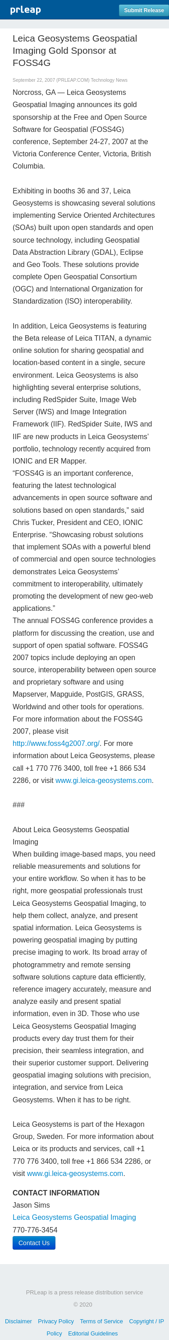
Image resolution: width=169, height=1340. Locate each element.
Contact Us (34, 1242)
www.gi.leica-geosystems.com (103, 780)
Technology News (109, 80)
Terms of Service (101, 1321)
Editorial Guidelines (93, 1333)
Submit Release (144, 10)
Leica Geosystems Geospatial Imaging (74, 1217)
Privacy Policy (56, 1321)
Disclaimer (18, 1321)
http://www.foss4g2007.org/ (56, 743)
